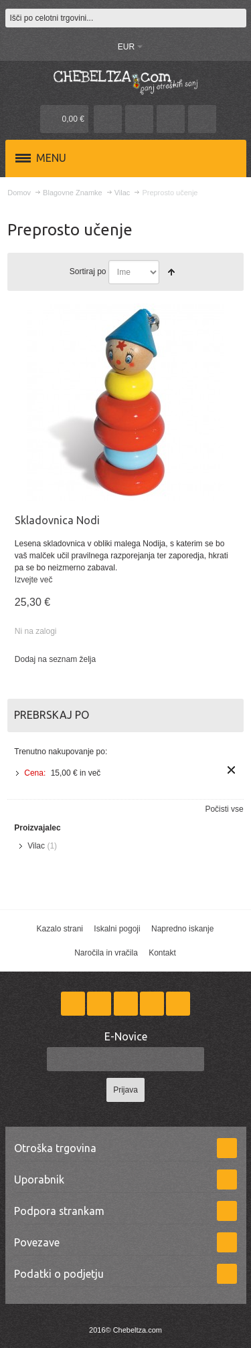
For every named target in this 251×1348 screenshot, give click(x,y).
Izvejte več (34, 579)
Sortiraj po (88, 271)
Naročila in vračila (106, 953)
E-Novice (125, 1036)
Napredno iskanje (182, 928)
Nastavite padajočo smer (171, 272)
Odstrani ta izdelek (231, 770)
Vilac (36, 846)
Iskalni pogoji (117, 928)
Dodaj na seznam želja (55, 659)
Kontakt (162, 953)
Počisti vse (224, 809)
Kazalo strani (60, 928)
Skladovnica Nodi (57, 520)
